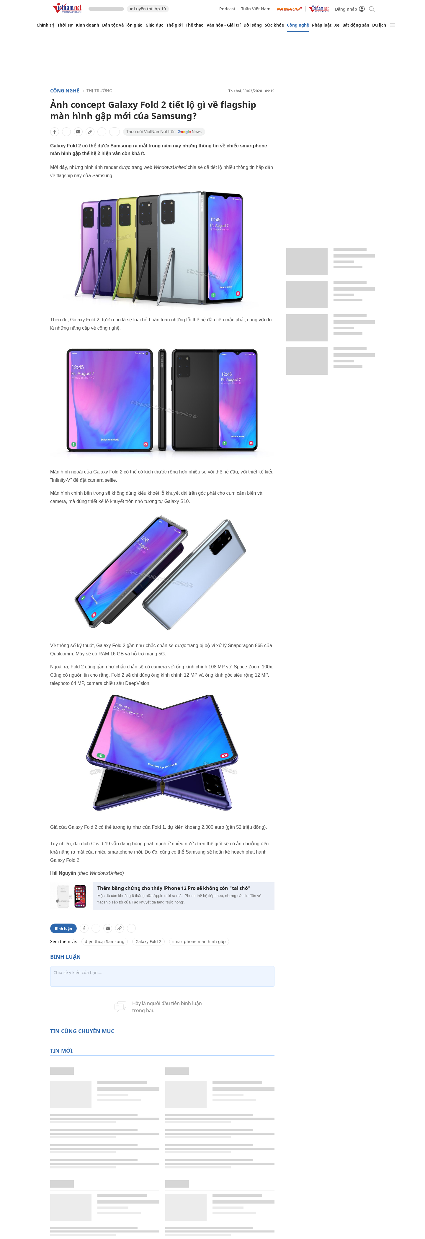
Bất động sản (355, 25)
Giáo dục (154, 25)
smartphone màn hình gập (199, 941)
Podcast (227, 9)
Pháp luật (321, 25)
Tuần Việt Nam (255, 9)
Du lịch (379, 25)
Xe (336, 25)
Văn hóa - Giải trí (224, 25)
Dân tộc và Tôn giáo (122, 25)
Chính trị (45, 25)
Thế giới (174, 25)
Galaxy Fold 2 (148, 941)
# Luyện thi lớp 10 (148, 9)
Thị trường (99, 90)
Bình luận (63, 928)
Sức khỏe (274, 25)
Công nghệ (298, 25)
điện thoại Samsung (105, 941)
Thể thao (195, 25)
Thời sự (65, 25)
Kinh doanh (87, 25)
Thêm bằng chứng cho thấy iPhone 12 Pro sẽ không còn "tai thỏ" (174, 888)
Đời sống (252, 25)
